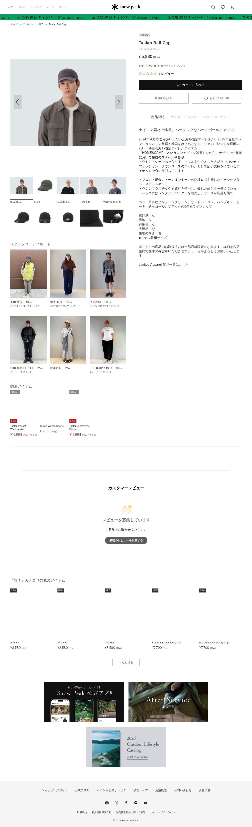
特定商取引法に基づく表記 (131, 812)
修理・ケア (140, 790)
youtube (145, 803)
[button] (119, 102)
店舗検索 (161, 790)
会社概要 (205, 790)
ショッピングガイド (54, 790)
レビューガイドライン (162, 812)
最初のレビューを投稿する (126, 540)
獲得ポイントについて (173, 65)
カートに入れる (193, 84)
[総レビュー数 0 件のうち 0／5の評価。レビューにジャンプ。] (156, 74)
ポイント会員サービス (111, 790)
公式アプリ (82, 790)
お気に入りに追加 (220, 98)
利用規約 (82, 812)
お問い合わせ (183, 790)
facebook (126, 803)
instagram (107, 803)
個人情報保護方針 (101, 812)
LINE (135, 803)
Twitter (116, 803)
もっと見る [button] (126, 662)
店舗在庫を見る (163, 98)
